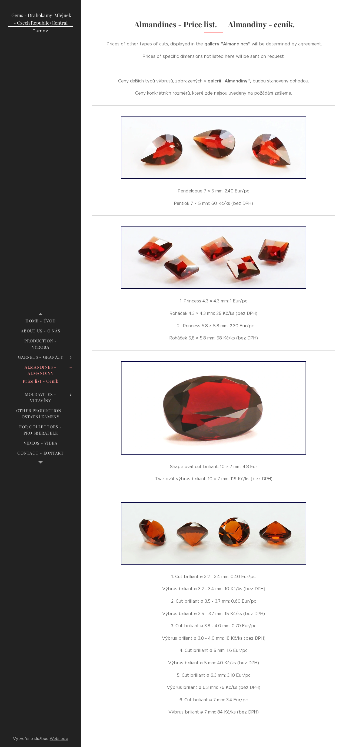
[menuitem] (40, 321)
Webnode (59, 738)
